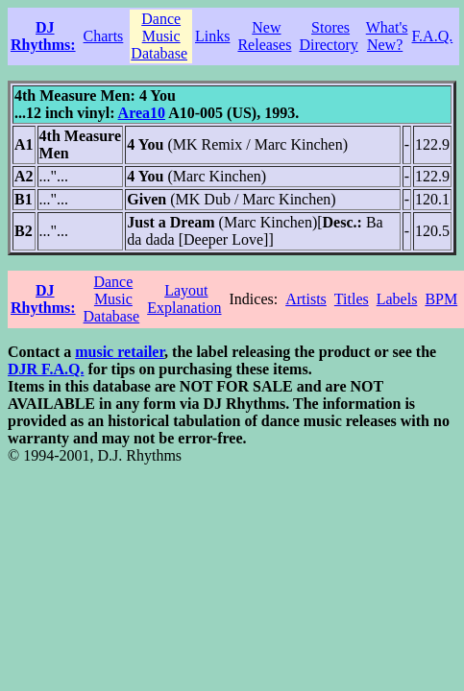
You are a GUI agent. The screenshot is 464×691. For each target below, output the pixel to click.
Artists (306, 299)
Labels (397, 299)
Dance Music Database (159, 36)
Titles (351, 299)
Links (212, 36)
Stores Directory (328, 36)
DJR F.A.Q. (46, 369)
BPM (441, 299)
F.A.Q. (432, 36)
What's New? (387, 36)
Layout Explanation (184, 299)
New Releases (264, 36)
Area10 (141, 113)
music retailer (119, 352)
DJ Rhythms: (43, 36)
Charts (104, 36)
